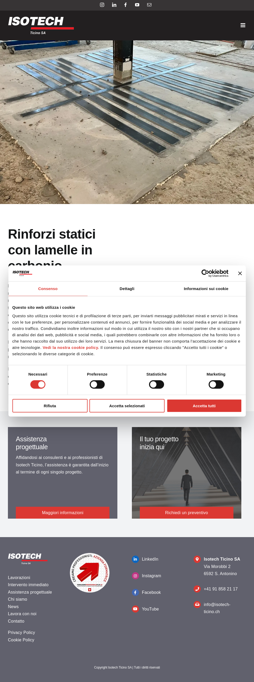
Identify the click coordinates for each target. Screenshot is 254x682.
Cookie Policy (21, 640)
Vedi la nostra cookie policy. (71, 347)
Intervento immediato (28, 584)
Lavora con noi (22, 614)
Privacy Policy (21, 632)
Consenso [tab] (47, 288)
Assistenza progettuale (30, 592)
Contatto (16, 621)
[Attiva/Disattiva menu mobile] (243, 25)
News (13, 606)
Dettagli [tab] (127, 288)
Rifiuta (50, 405)
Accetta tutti (204, 405)
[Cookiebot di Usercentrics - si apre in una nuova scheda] (205, 273)
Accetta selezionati (127, 405)
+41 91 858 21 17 (221, 589)
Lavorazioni (19, 577)
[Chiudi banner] (240, 273)
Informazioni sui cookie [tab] (206, 288)
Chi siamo (17, 599)
